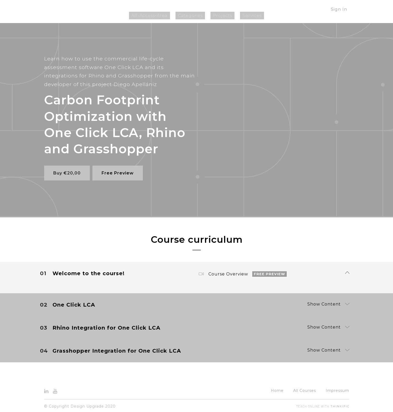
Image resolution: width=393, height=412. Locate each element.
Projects (220, 15)
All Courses (304, 389)
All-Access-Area (157, 15)
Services (244, 15)
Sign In (339, 9)
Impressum (337, 389)
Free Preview (119, 173)
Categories (192, 15)
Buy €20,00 (67, 173)
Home (277, 389)
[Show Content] (347, 272)
